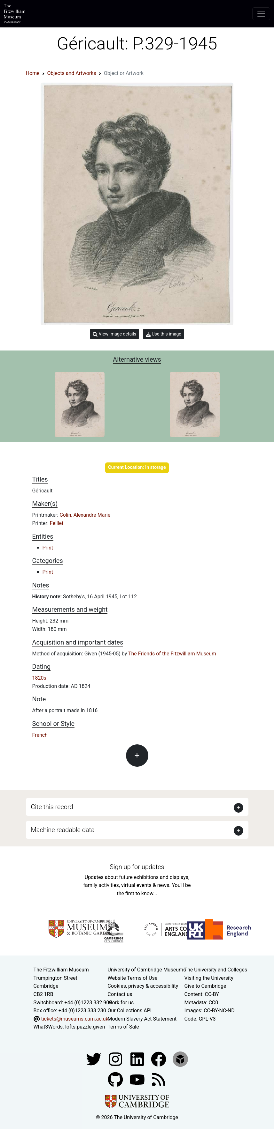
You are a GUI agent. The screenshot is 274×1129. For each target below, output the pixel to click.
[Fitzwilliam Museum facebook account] (138, 1059)
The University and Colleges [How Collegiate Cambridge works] (215, 970)
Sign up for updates (137, 867)
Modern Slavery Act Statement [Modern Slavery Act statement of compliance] (142, 1019)
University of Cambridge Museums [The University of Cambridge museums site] (147, 970)
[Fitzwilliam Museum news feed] (158, 1079)
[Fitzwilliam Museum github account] (116, 1079)
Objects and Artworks (71, 73)
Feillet (57, 523)
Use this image (163, 334)
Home (33, 73)
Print (48, 548)
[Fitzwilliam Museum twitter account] (94, 1059)
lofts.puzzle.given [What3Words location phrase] (85, 1027)
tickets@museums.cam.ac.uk (74, 1019)
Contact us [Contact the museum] (120, 994)
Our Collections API (130, 1010)
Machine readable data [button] (63, 830)
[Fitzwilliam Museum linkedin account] (159, 1059)
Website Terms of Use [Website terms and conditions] (133, 978)
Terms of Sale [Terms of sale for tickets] (123, 1027)
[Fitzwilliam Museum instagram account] (116, 1059)
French (40, 735)
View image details (114, 334)
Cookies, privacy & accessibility (143, 986)
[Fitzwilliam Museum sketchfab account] (180, 1059)
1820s (39, 678)
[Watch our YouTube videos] (138, 1079)
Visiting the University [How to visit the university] (208, 978)
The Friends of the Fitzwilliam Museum (172, 654)
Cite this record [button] (52, 807)
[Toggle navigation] (261, 13)
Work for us (121, 1003)
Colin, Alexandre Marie (84, 515)
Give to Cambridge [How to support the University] (205, 986)
